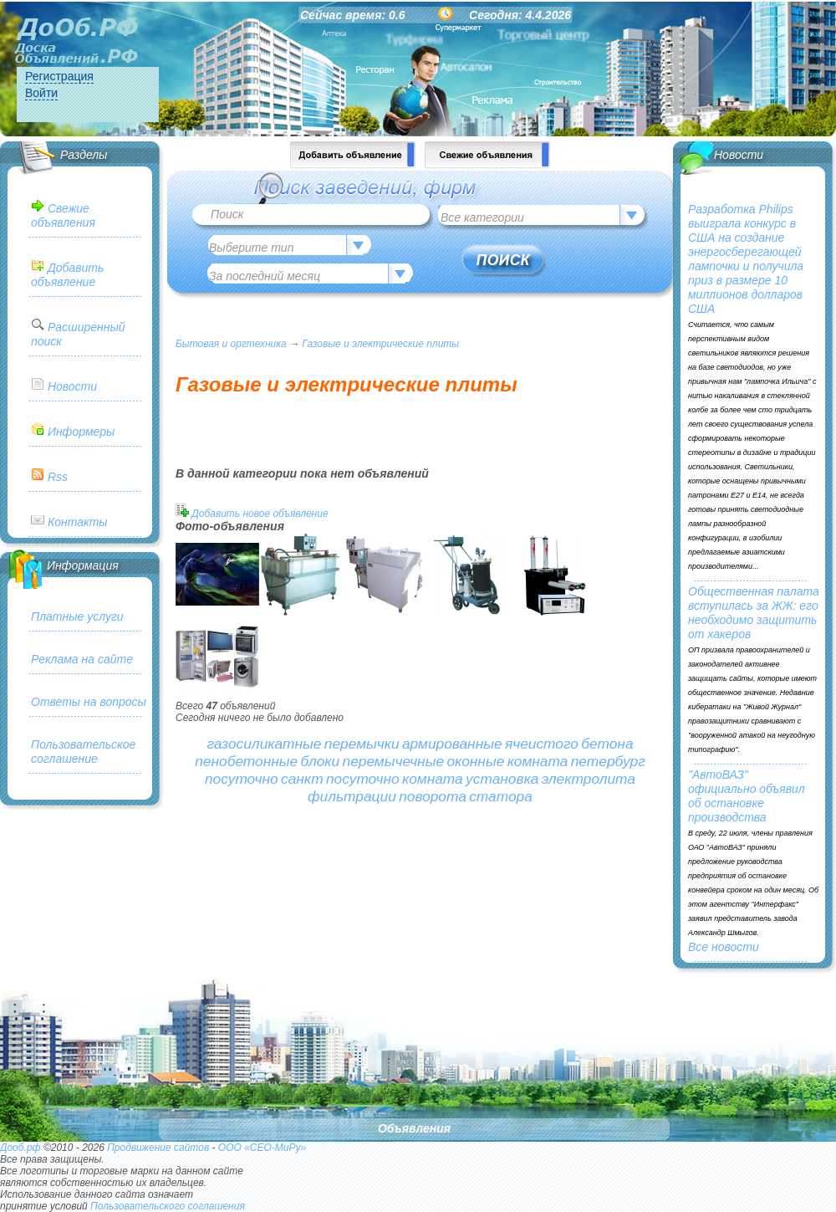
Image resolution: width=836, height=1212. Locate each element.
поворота (432, 796)
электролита (588, 778)
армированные (452, 743)
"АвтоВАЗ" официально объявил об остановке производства (746, 796)
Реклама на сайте (82, 659)
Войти (41, 93)
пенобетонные (246, 761)
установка (502, 778)
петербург (608, 761)
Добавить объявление (67, 275)
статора (501, 796)
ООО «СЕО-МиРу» (262, 1147)
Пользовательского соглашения (167, 1206)
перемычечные (394, 761)
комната (537, 761)
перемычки (362, 743)
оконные (475, 761)
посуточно (241, 778)
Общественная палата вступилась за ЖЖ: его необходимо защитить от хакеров (753, 613)
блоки (320, 761)
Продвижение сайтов (158, 1147)
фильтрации (352, 796)
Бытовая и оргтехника (231, 344)
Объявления (414, 1128)
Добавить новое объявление (259, 513)
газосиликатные (263, 743)
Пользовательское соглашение (83, 751)
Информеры (81, 431)
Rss (58, 476)
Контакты (78, 522)
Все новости (723, 947)
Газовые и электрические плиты (380, 344)
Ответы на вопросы (88, 701)
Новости (72, 386)
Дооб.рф (20, 1147)
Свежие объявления (63, 215)
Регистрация (59, 76)
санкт (302, 778)
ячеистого (542, 743)
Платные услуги (77, 616)
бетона (607, 743)
